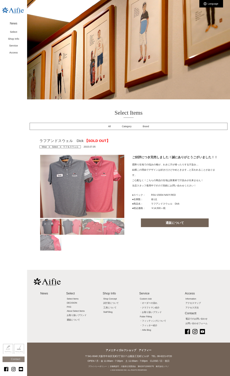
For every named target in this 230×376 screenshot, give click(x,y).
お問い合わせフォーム (196, 323)
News (13, 21)
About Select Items (76, 311)
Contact (15, 363)
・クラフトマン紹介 (150, 307)
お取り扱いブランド (77, 315)
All (109, 126)
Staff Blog (8, 354)
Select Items (72, 299)
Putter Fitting (146, 316)
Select (55, 147)
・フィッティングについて (153, 321)
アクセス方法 (192, 307)
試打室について (111, 303)
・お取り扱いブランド (151, 312)
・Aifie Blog (145, 330)
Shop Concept (110, 299)
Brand (146, 126)
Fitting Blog (19, 354)
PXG (69, 307)
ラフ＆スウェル (70, 147)
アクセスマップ (193, 303)
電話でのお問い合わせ (196, 319)
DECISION (72, 303)
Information (190, 299)
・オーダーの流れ (148, 303)
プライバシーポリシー (97, 366)
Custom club (146, 299)
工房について (110, 307)
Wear (44, 147)
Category (127, 126)
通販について (175, 223)
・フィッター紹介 (148, 325)
